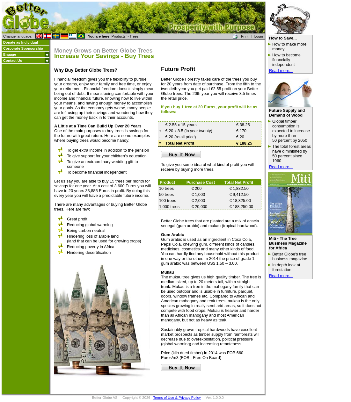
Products (119, 36)
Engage (9, 54)
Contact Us (12, 60)
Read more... (281, 70)
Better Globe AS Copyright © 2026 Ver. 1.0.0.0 (157, 397)
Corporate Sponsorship (23, 48)
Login (258, 36)
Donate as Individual (20, 42)
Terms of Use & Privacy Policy (177, 397)
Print (244, 36)
